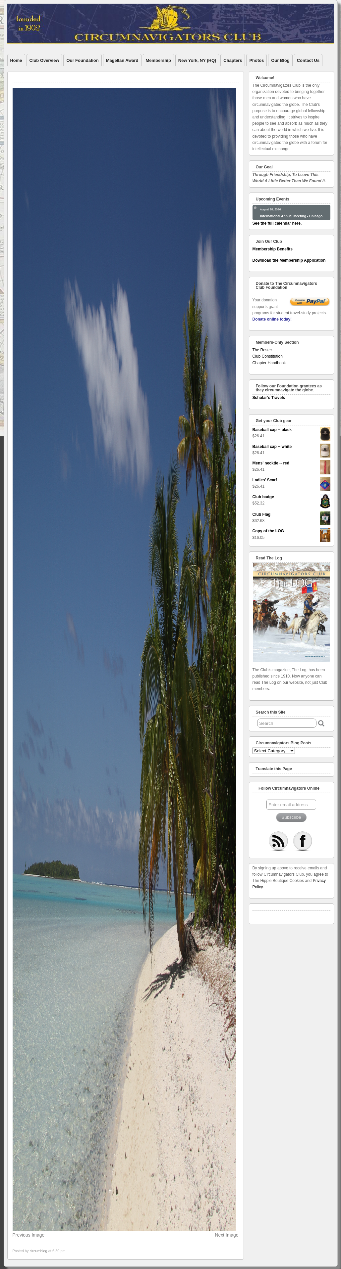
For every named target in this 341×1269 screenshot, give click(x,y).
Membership (158, 60)
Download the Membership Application (289, 260)
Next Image (226, 1235)
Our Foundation (82, 60)
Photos (256, 60)
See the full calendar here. (277, 223)
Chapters (232, 60)
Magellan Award (122, 60)
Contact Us (308, 60)
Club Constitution (268, 356)
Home (16, 60)
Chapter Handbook (269, 363)
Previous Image (29, 1235)
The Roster (262, 350)
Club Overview (44, 60)
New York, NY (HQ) (197, 60)
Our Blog (280, 60)
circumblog (38, 1251)
